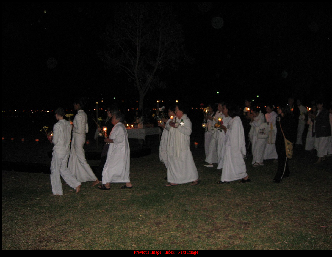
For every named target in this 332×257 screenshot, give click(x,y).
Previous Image (147, 252)
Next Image (188, 252)
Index (169, 252)
